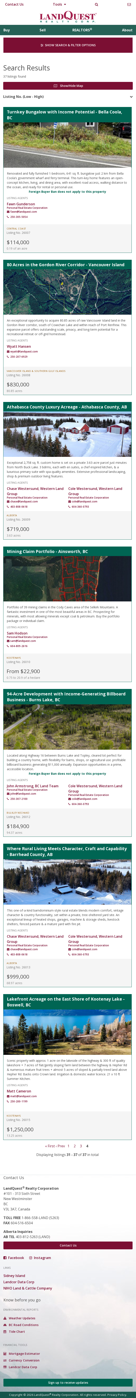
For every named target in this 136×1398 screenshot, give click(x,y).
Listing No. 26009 (18, 519)
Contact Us (14, 4)
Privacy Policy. (117, 1395)
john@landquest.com (23, 793)
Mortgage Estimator (21, 1354)
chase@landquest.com (24, 501)
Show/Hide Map (68, 86)
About (127, 30)
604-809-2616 (19, 646)
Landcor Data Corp (18, 1282)
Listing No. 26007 (18, 233)
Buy (6, 30)
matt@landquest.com (23, 1096)
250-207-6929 (19, 357)
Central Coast (16, 228)
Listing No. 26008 (18, 375)
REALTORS (82, 30)
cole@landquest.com (84, 501)
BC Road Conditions (20, 1325)
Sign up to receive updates (68, 1382)
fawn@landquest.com (23, 212)
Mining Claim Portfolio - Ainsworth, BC (47, 551)
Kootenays (14, 657)
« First (50, 1146)
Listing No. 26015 (18, 1120)
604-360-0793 (80, 507)
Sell (43, 30)
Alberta (12, 515)
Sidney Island (14, 1275)
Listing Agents (17, 197)
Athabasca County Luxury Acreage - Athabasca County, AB (67, 407)
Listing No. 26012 (18, 817)
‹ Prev (60, 1146)
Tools (59, 4)
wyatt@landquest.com (24, 351)
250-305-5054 (19, 217)
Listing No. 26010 (18, 662)
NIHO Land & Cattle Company (27, 1288)
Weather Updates (19, 1318)
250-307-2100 (19, 799)
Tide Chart (14, 1331)
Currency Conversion (21, 1360)
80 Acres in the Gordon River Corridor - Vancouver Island (65, 265)
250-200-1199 (19, 1101)
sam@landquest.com (23, 641)
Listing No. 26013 (18, 967)
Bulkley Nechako (18, 812)
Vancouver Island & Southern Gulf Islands (36, 371)
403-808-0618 (19, 507)
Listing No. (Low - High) (23, 96)
